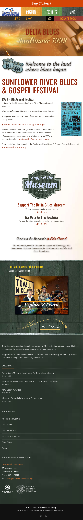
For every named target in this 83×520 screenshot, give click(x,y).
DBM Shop (7, 442)
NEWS (16, 18)
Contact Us (7, 448)
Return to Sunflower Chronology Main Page (24, 124)
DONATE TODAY (68, 18)
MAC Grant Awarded (11, 389)
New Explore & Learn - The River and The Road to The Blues (30, 381)
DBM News (7, 424)
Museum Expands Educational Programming (23, 398)
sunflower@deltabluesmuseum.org (33, 139)
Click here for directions (12, 464)
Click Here (42, 212)
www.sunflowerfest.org (15, 147)
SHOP (29, 18)
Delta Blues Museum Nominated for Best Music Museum (28, 373)
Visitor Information (11, 436)
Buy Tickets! (41, 3)
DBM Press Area (9, 430)
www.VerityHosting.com (56, 510)
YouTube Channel (56, 238)
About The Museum (11, 418)
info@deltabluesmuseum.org (19, 478)
